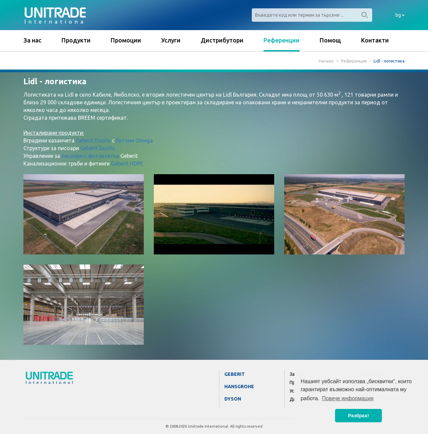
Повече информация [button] (347, 398)
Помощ (330, 40)
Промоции (126, 40)
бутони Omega (134, 140)
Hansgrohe (239, 386)
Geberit (234, 374)
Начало (326, 61)
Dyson (232, 399)
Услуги (171, 40)
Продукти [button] (76, 40)
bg (400, 15)
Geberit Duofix (93, 140)
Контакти (375, 40)
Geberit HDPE (127, 163)
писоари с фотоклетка (90, 156)
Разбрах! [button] (358, 415)
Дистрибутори (222, 40)
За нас (32, 40)
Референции (281, 40)
